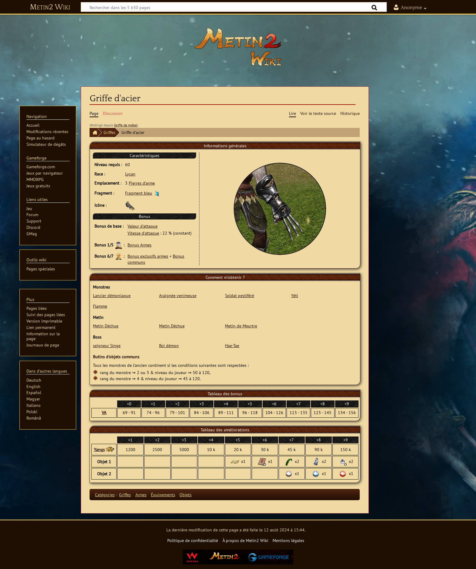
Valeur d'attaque (142, 226)
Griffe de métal (125, 125)
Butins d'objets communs (116, 357)
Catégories (105, 494)
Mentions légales (288, 540)
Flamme (100, 306)
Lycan (130, 174)
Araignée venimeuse (177, 295)
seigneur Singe (107, 345)
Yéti (294, 295)
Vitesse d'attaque (143, 233)
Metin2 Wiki (50, 7)
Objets (185, 494)
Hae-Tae (232, 345)
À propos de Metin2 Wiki (245, 540)
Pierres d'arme (142, 183)
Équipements (163, 494)
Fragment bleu (138, 193)
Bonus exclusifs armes (147, 256)
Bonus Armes (139, 245)
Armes (141, 494)
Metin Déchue (105, 326)
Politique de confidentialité (192, 540)
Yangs (99, 449)
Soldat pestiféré (239, 295)
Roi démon (169, 345)
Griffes (109, 132)
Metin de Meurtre (241, 326)
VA (104, 412)
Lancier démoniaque (112, 295)
